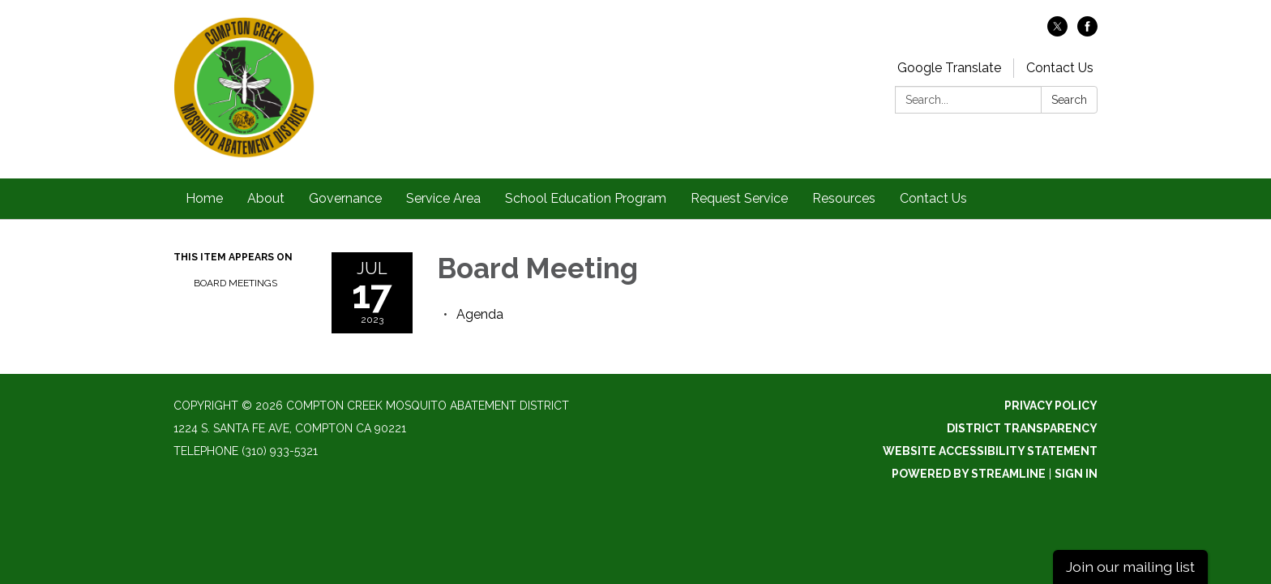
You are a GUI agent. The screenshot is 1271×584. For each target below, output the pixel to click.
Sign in (1076, 473)
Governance (345, 198)
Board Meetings (235, 283)
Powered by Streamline (969, 473)
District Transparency (1022, 428)
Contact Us (1059, 67)
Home (204, 198)
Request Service (739, 198)
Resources (843, 198)
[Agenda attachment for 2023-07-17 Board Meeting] (479, 314)
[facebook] (1087, 32)
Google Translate (949, 67)
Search (1069, 99)
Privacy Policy (1051, 405)
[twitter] (1057, 32)
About (266, 198)
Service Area (443, 198)
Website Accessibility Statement (990, 450)
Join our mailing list (1130, 566)
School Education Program (585, 198)
